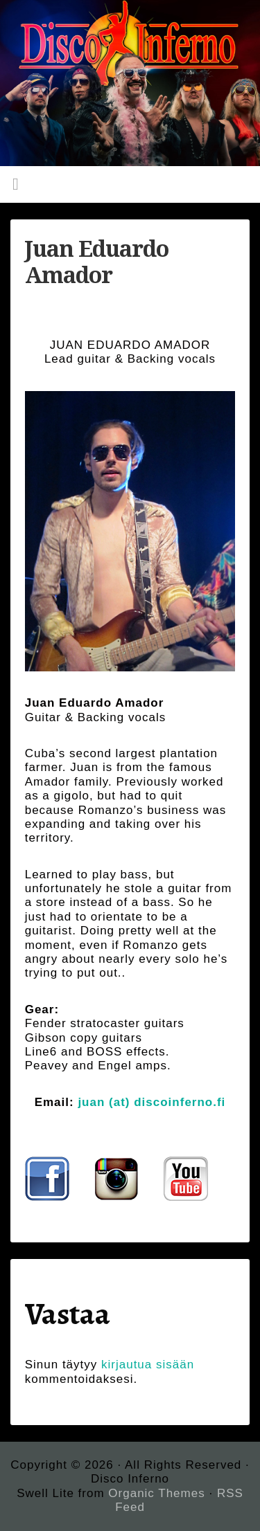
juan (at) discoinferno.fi (151, 1102)
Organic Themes (156, 1493)
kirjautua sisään (147, 1364)
